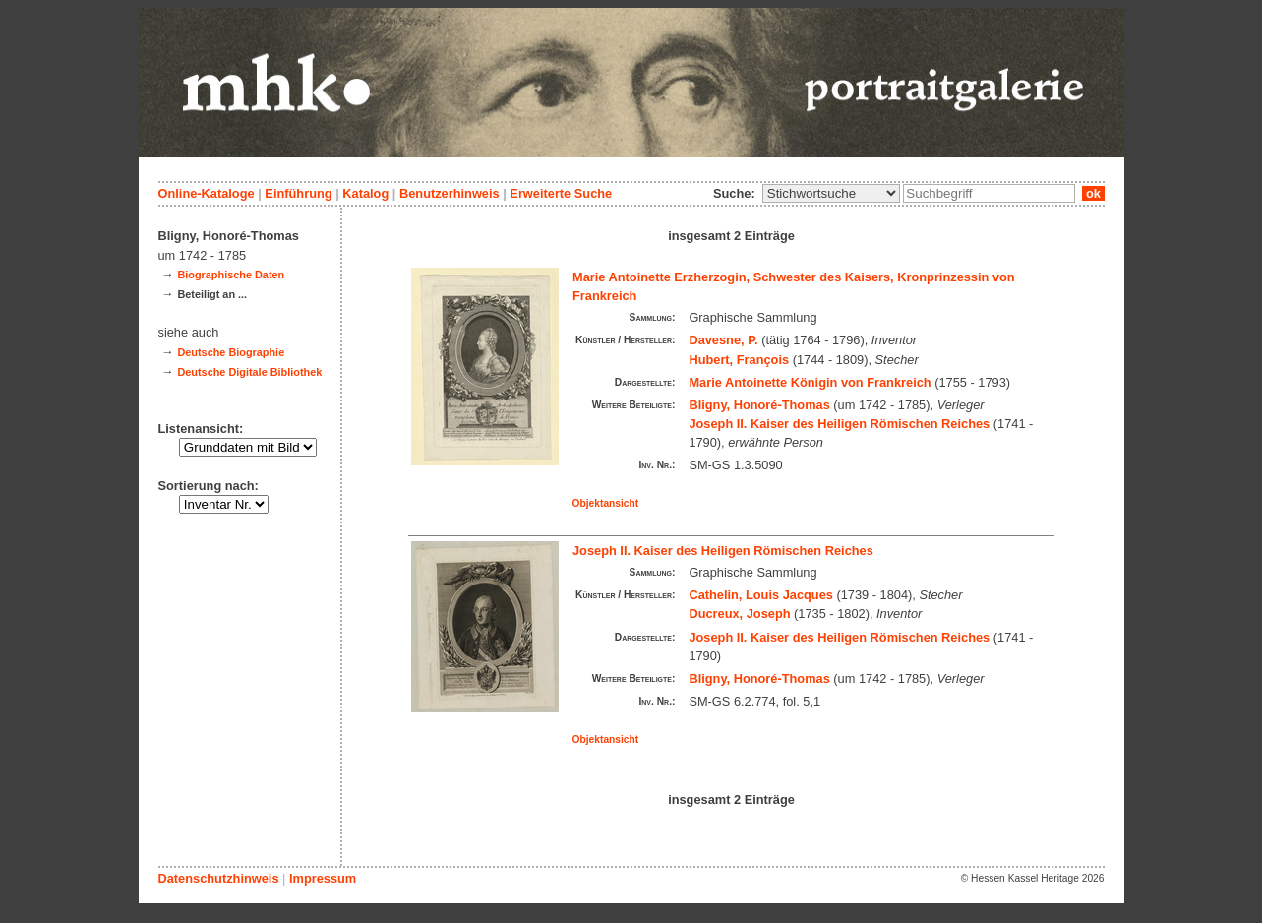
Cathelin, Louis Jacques (761, 594)
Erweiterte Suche (561, 193)
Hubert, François (739, 359)
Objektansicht (605, 503)
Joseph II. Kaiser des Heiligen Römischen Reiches (839, 423)
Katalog (365, 193)
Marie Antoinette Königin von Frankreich (810, 382)
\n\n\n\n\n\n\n (831, 193)
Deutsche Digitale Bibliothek (249, 372)
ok (1093, 193)
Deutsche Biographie (230, 352)
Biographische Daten (230, 274)
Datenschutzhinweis (218, 878)
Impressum (322, 878)
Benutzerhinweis (449, 193)
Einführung (298, 193)
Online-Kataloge (206, 193)
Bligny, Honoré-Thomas (759, 405)
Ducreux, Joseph (739, 613)
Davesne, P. (723, 340)
